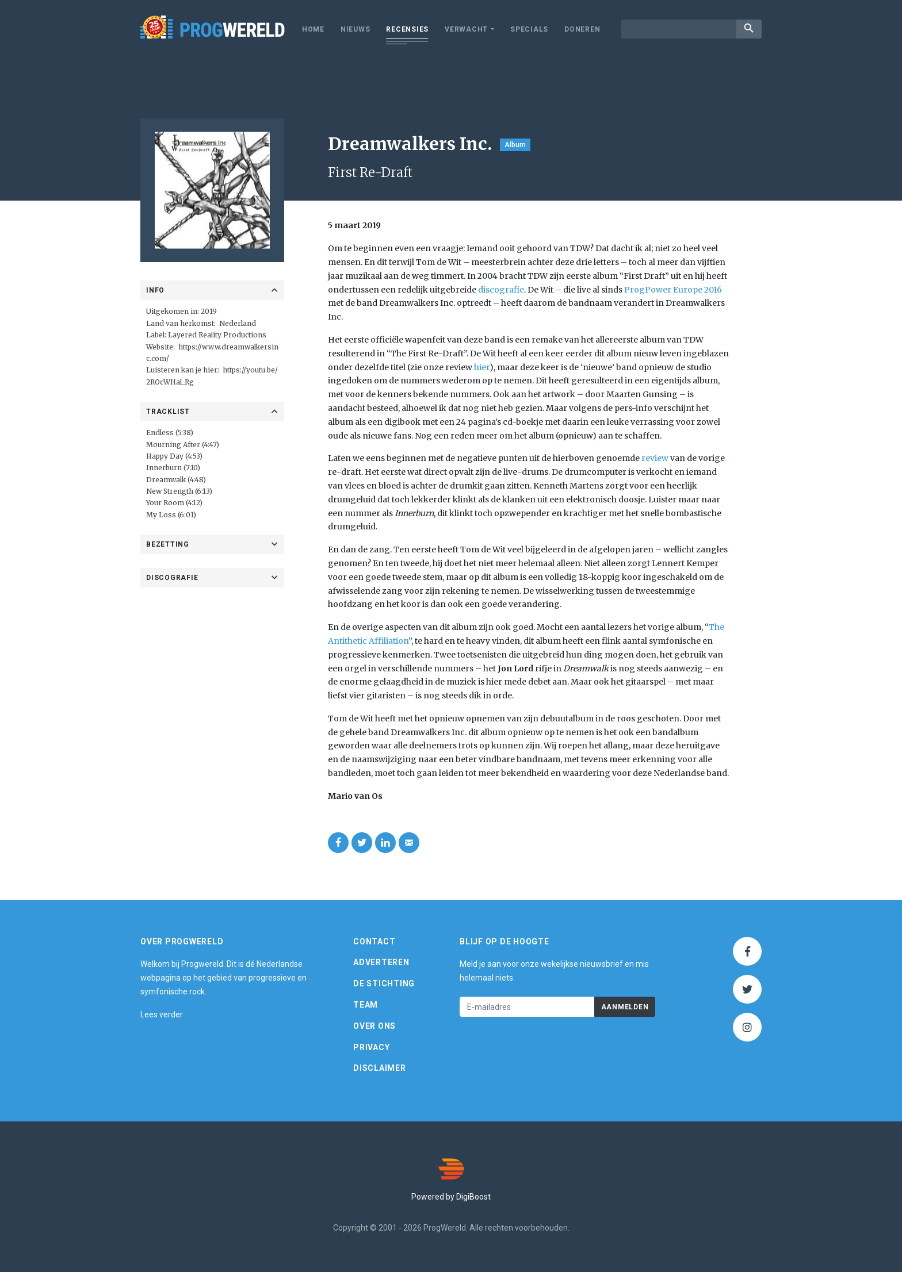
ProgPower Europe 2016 (673, 290)
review (654, 458)
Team (365, 1004)
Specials (529, 29)
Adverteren (381, 962)
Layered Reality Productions (217, 335)
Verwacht (466, 29)
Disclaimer (379, 1068)
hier (482, 367)
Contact (374, 941)
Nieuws (355, 29)
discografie (501, 290)
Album (515, 145)
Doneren (582, 29)
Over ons (374, 1026)
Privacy (371, 1047)
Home (313, 29)
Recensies (407, 29)
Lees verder (161, 1014)
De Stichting (384, 983)
